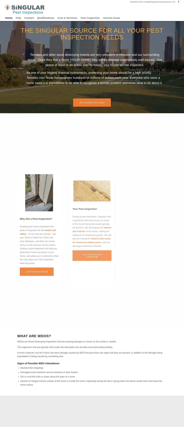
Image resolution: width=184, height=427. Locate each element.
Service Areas (111, 17)
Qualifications (45, 17)
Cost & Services (67, 17)
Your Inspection (90, 17)
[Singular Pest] (24, 9)
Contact (29, 17)
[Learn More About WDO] (37, 310)
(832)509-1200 (136, 2)
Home (8, 17)
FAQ (18, 17)
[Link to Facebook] (178, 2)
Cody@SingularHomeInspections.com (159, 2)
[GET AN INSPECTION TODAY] (92, 102)
